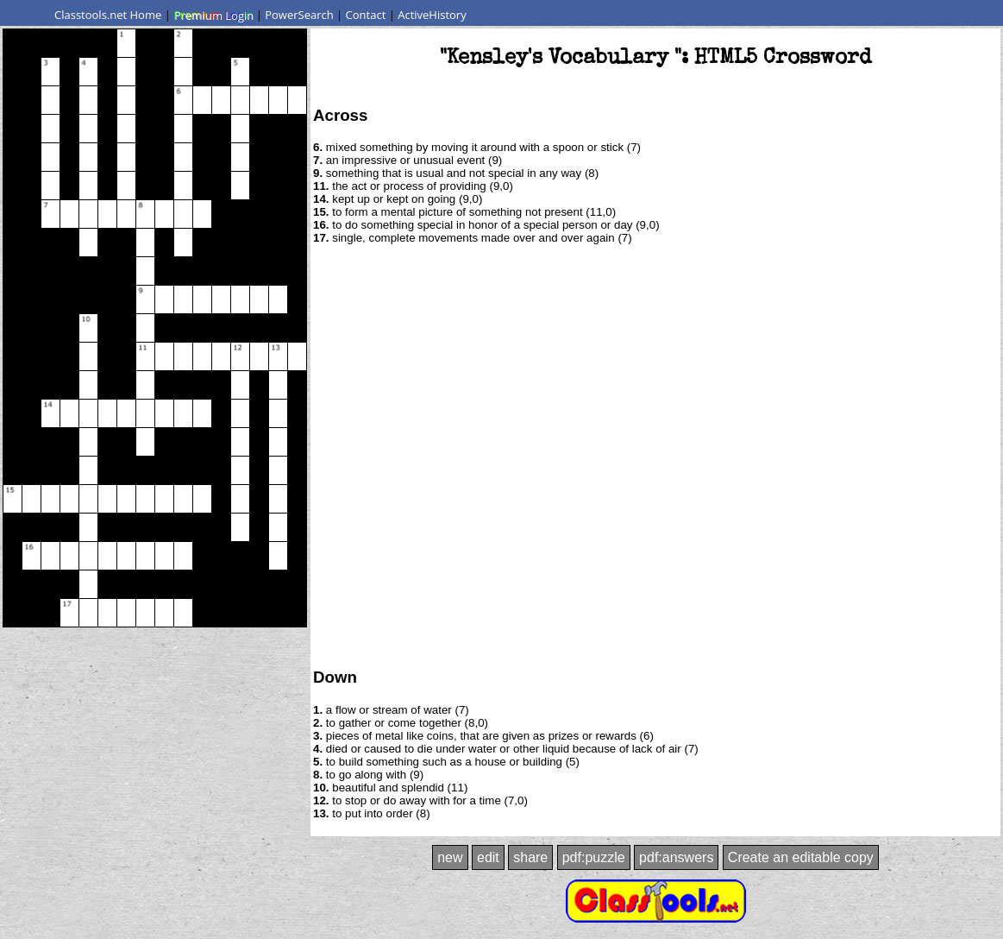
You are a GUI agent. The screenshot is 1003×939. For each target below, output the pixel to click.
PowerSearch (299, 14)
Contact (366, 14)
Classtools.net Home (107, 14)
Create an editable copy (801, 857)
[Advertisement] (193, 455)
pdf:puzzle (593, 857)
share (530, 857)
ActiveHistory (432, 14)
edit (488, 857)
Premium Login (213, 14)
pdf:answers (676, 857)
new (449, 857)
